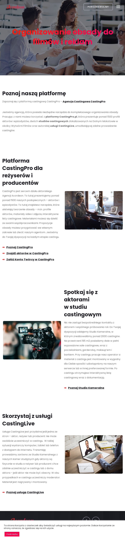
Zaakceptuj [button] (12, 534)
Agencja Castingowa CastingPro (84, 101)
